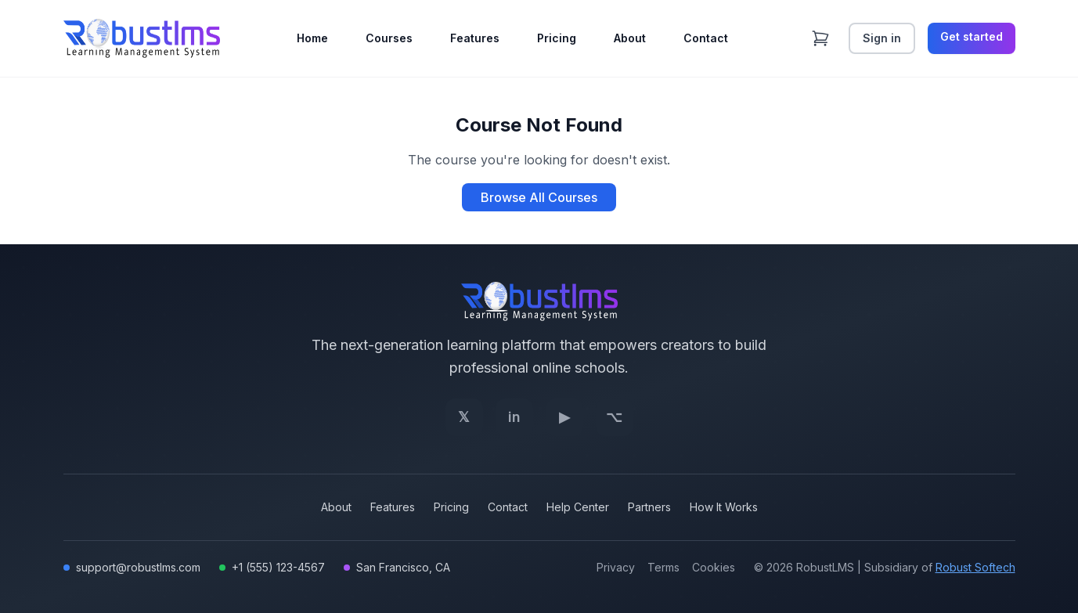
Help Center (577, 507)
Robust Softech (975, 567)
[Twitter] (464, 417)
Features (474, 38)
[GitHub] (614, 417)
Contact (705, 38)
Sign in (882, 38)
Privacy (616, 567)
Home (312, 38)
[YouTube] (564, 417)
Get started (971, 36)
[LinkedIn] (514, 417)
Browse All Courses (539, 197)
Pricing (556, 38)
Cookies (713, 567)
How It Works (724, 507)
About (630, 38)
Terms (663, 567)
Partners (649, 507)
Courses (389, 38)
